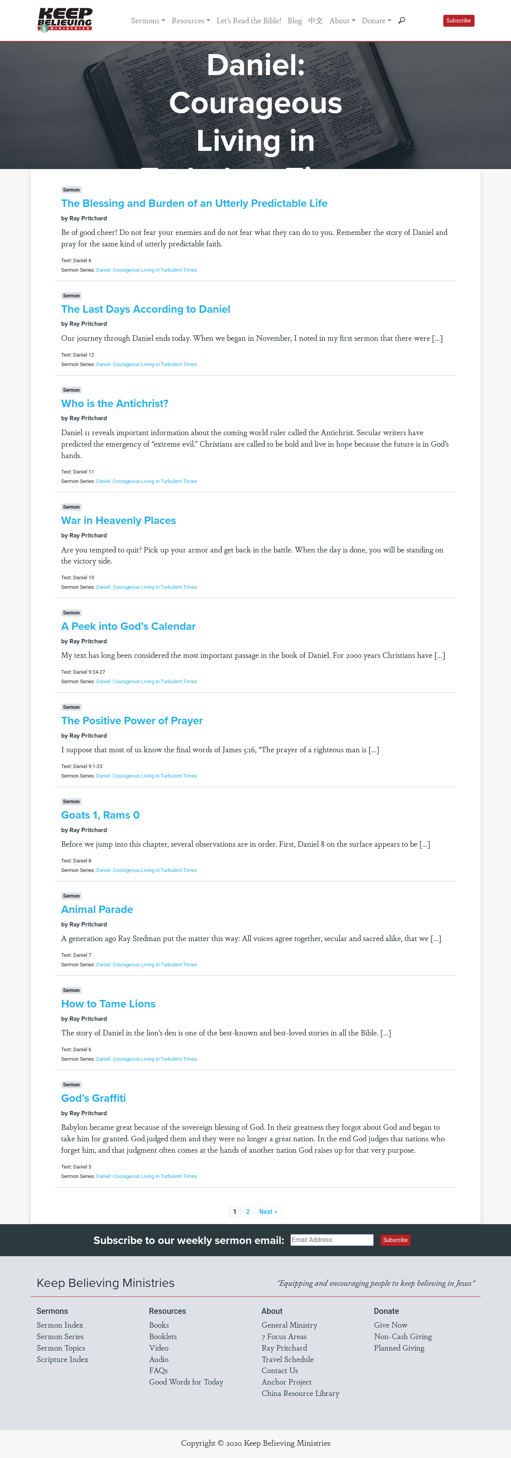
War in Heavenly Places (118, 520)
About (339, 20)
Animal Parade (97, 909)
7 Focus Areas (284, 1336)
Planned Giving (399, 1347)
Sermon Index (60, 1324)
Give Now (391, 1324)
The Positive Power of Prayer (132, 720)
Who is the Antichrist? (114, 403)
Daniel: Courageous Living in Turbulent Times (146, 270)
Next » (268, 1212)
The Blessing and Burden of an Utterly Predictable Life (194, 203)
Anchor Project (287, 1381)
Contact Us (280, 1369)
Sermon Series (60, 1336)
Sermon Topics (61, 1347)
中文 (315, 20)
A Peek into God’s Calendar (128, 626)
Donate (374, 20)
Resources (188, 20)
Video (158, 1347)
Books (159, 1324)
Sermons (145, 20)
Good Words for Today (186, 1381)
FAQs (158, 1369)
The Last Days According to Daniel (145, 309)
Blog (295, 20)
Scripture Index (62, 1358)
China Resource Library (300, 1392)
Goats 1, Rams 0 (100, 815)
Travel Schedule (288, 1358)
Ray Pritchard (284, 1347)
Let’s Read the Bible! (249, 20)
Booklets (163, 1336)
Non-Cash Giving (403, 1336)
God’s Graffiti (93, 1098)
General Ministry (289, 1324)
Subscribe (459, 20)
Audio (158, 1358)
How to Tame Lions (108, 1004)
